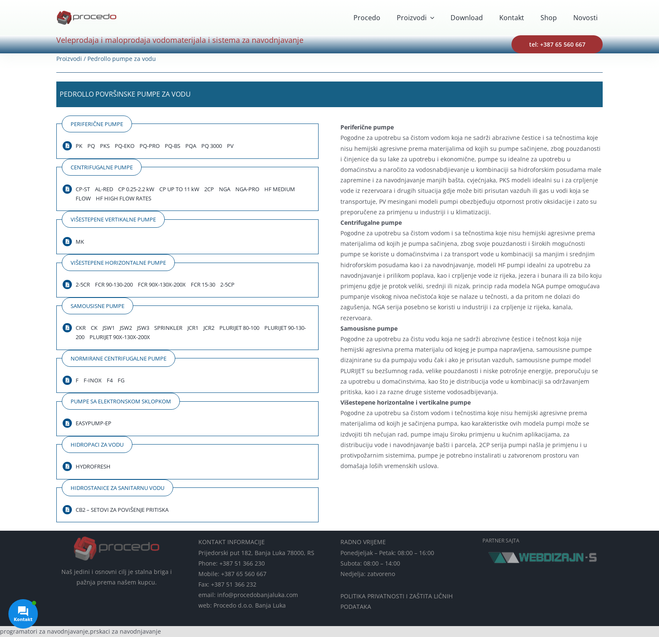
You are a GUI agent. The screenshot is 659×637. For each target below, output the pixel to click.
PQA (190, 146)
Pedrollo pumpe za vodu (121, 59)
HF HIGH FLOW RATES (123, 198)
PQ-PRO (150, 146)
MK (80, 241)
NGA (224, 189)
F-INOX (93, 380)
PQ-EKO (124, 146)
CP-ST (83, 189)
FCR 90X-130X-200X (162, 284)
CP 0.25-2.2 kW (136, 189)
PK (79, 146)
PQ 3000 (211, 146)
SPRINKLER (168, 328)
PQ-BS (172, 146)
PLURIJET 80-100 (239, 328)
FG (121, 380)
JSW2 (126, 328)
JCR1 (192, 328)
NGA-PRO (247, 189)
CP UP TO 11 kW (179, 189)
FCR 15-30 (203, 284)
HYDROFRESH (93, 466)
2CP (209, 189)
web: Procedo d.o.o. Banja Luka (242, 605)
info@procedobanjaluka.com (257, 595)
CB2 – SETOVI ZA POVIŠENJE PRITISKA (122, 509)
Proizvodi (69, 59)
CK (94, 328)
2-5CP (227, 284)
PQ (91, 146)
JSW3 (143, 328)
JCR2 (208, 328)
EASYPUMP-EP (93, 423)
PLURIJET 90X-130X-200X (120, 337)
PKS (105, 146)
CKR (81, 328)
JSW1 (109, 328)
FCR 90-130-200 (114, 284)
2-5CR (83, 284)
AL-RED (104, 189)
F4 (110, 380)
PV (230, 146)
